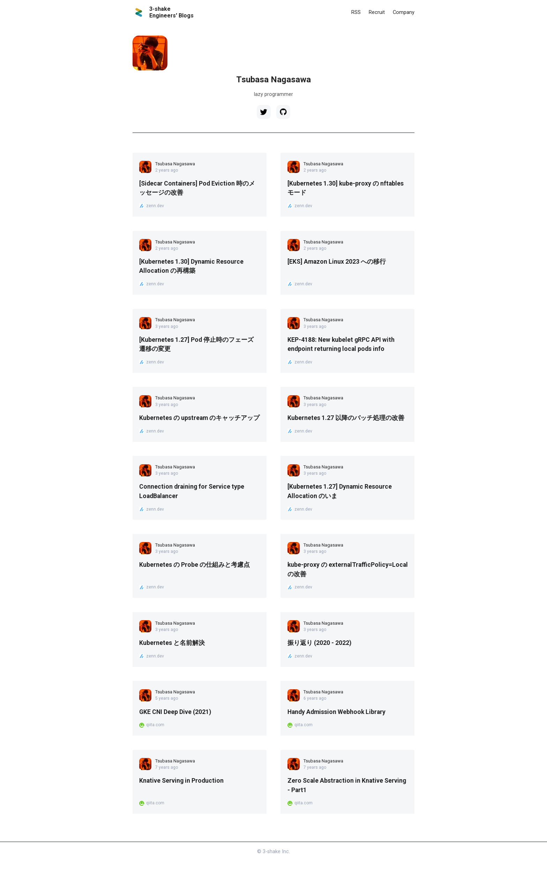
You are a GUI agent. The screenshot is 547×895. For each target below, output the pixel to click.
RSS (354, 12)
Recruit (376, 12)
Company (403, 12)
